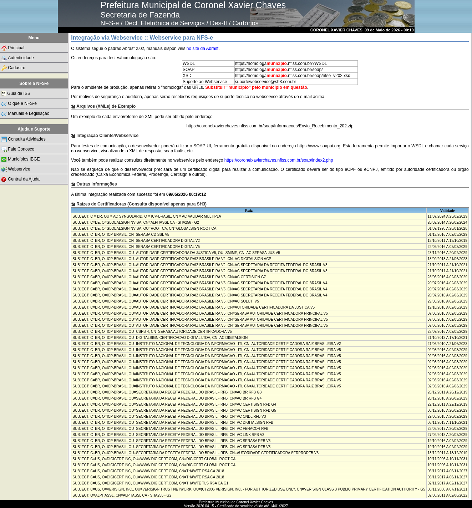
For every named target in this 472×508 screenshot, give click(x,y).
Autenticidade (17, 58)
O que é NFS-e (19, 104)
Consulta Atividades (23, 139)
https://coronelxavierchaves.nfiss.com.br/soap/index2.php (278, 160)
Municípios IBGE (20, 159)
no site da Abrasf (202, 48)
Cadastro (13, 68)
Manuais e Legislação (25, 114)
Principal (12, 48)
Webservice (15, 169)
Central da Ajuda (20, 179)
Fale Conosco (17, 149)
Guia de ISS (15, 93)
